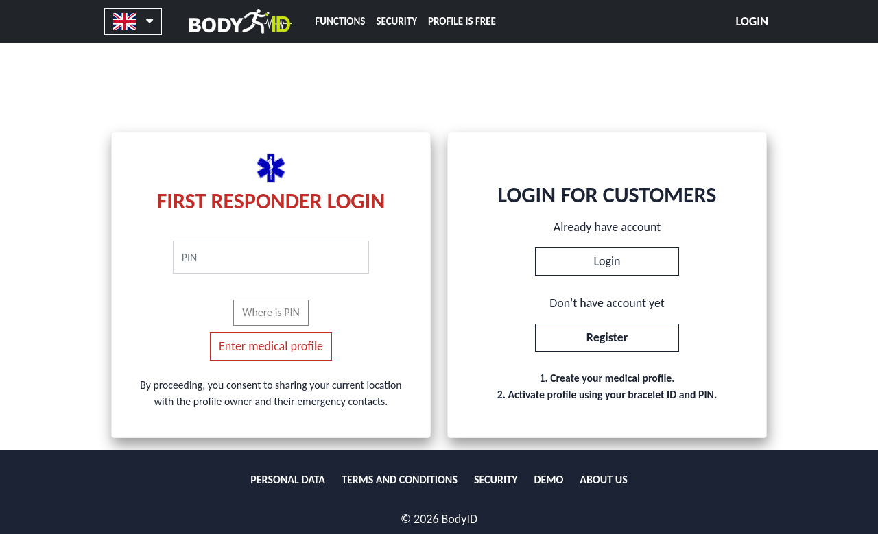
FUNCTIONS (340, 21)
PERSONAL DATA (287, 479)
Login (751, 21)
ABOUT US (603, 479)
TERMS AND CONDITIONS (400, 479)
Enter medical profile (271, 346)
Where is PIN (271, 312)
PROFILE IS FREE (462, 21)
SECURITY (396, 21)
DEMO (549, 479)
